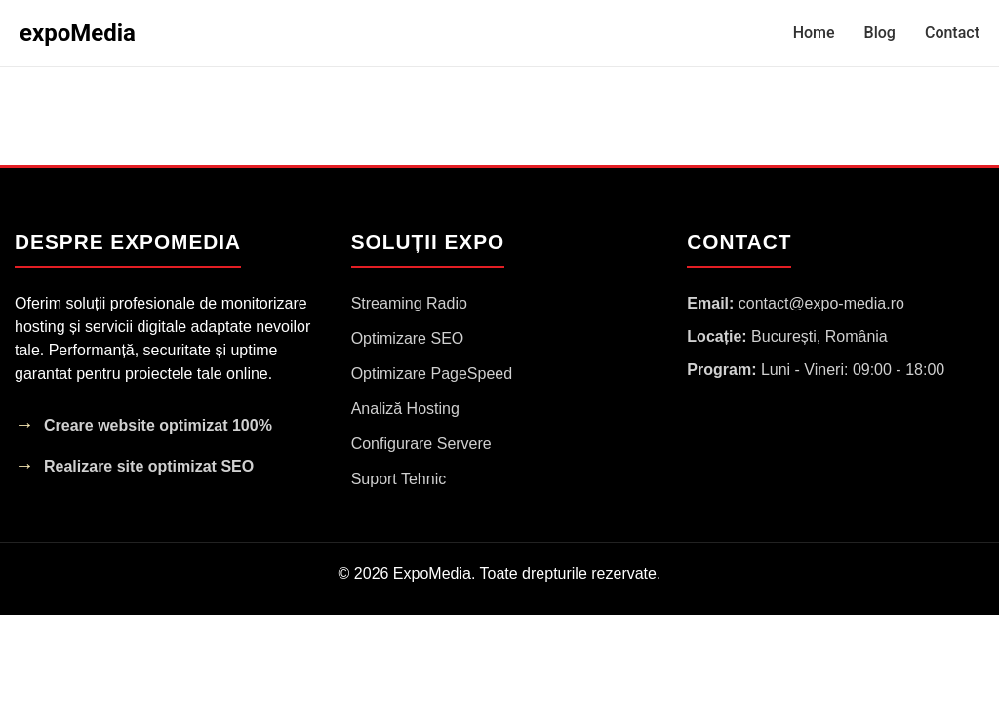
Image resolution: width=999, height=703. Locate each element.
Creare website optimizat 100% (158, 425)
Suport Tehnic (399, 479)
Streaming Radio (409, 303)
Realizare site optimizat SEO (149, 466)
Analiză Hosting (405, 408)
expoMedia (78, 33)
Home (814, 32)
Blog (880, 32)
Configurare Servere (421, 443)
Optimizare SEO (407, 338)
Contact (952, 32)
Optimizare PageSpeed (431, 373)
